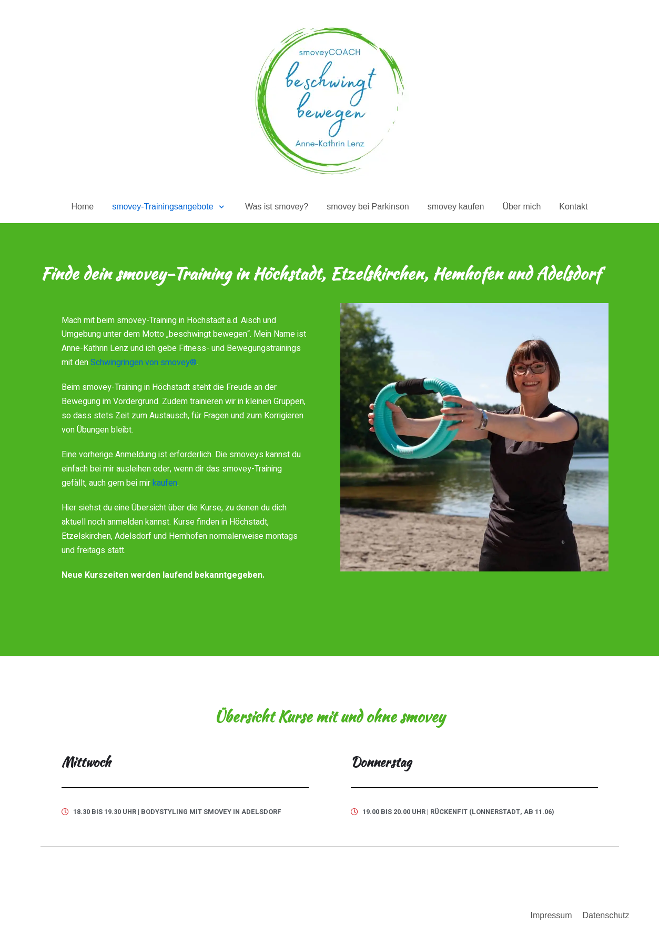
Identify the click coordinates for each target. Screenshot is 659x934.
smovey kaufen (456, 206)
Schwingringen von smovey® (143, 362)
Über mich (521, 206)
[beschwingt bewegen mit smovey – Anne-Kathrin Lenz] (330, 99)
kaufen (165, 483)
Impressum (551, 915)
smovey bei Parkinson (368, 206)
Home (82, 206)
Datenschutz (606, 915)
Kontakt (573, 206)
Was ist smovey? (276, 206)
